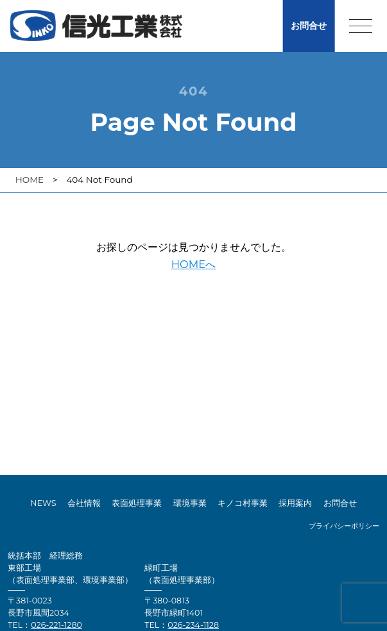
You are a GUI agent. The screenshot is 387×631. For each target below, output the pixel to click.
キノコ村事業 (243, 503)
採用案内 (295, 503)
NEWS (43, 503)
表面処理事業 (137, 503)
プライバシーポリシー (344, 526)
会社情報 (84, 503)
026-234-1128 (193, 625)
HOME (29, 179)
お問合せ (309, 25)
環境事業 (190, 503)
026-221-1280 (56, 625)
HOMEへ (193, 264)
